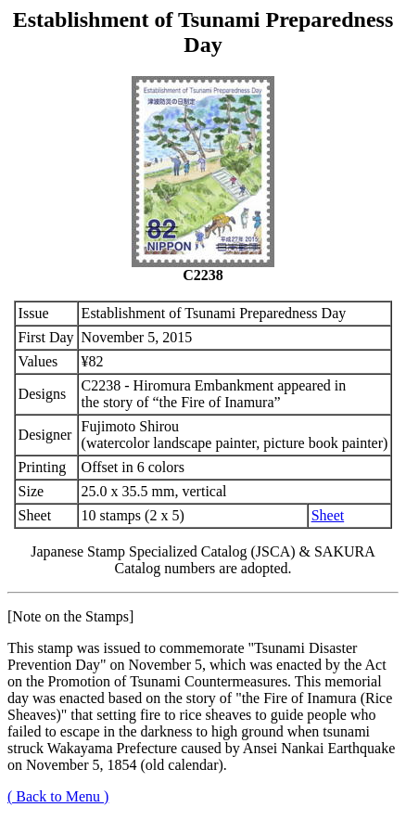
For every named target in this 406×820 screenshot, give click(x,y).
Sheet (328, 515)
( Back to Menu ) (57, 796)
